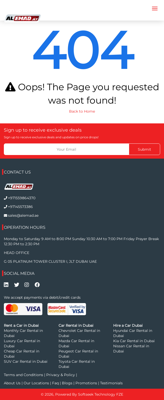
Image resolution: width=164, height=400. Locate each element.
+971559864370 (21, 198)
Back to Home (82, 111)
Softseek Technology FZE (100, 394)
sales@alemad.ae (23, 215)
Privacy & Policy (60, 374)
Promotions (86, 383)
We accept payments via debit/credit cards (42, 297)
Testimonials (111, 383)
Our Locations (37, 383)
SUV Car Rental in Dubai (25, 361)
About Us (13, 383)
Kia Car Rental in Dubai (134, 341)
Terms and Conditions (24, 374)
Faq (55, 383)
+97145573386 (20, 206)
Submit (144, 149)
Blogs (67, 383)
